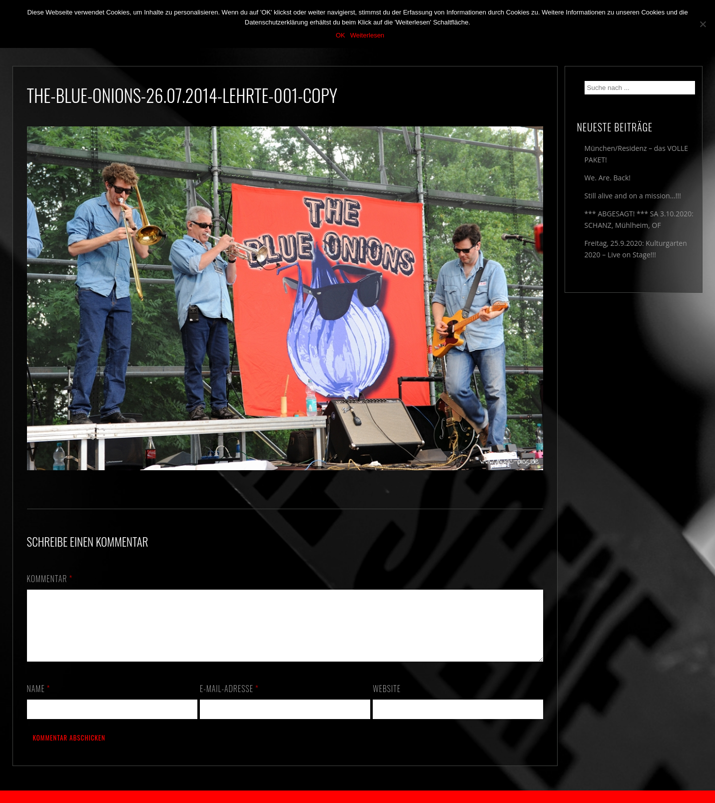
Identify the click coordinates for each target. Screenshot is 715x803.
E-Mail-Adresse (229, 701)
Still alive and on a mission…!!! (633, 195)
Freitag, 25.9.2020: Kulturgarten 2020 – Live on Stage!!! (636, 248)
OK (340, 35)
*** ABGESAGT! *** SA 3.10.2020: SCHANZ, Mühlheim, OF (639, 219)
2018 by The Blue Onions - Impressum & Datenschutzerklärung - (358, 797)
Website (387, 701)
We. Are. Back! (608, 177)
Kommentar (50, 579)
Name (38, 701)
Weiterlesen (367, 35)
